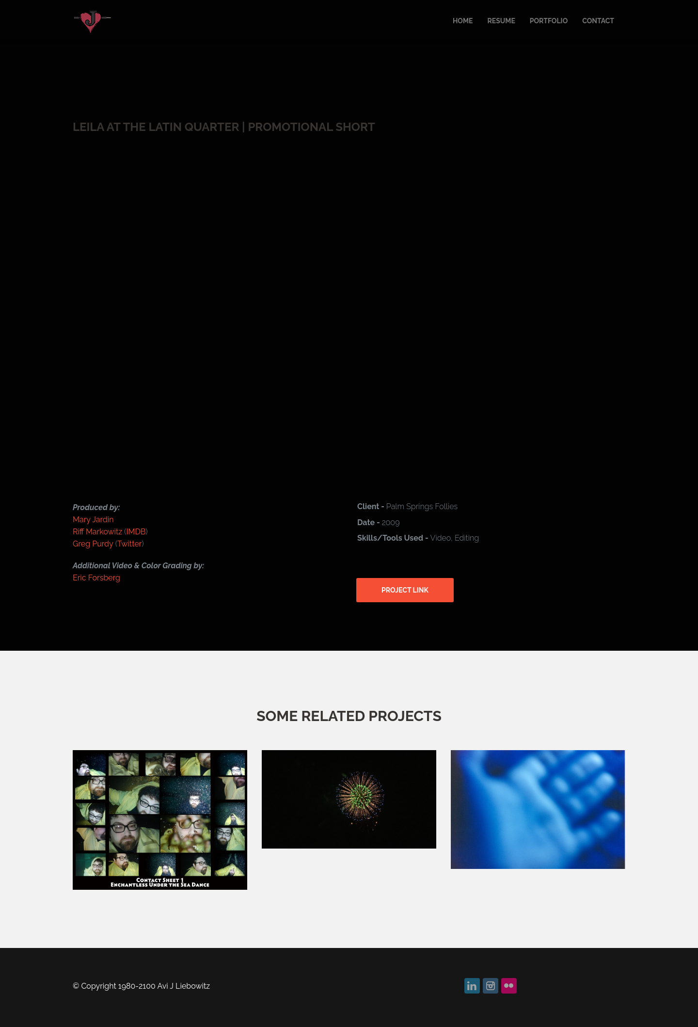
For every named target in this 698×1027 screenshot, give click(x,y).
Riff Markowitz (98, 531)
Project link (404, 590)
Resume (501, 21)
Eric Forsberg (96, 577)
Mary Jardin (93, 519)
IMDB (135, 531)
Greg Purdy (93, 543)
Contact (598, 21)
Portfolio (549, 21)
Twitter (129, 543)
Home (463, 21)
